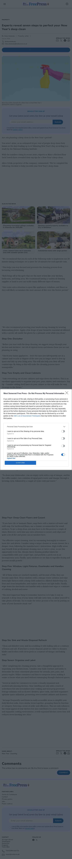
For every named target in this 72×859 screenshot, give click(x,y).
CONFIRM (20, 462)
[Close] (67, 393)
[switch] (63, 431)
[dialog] (36, 429)
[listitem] (36, 426)
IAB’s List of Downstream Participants (27, 416)
